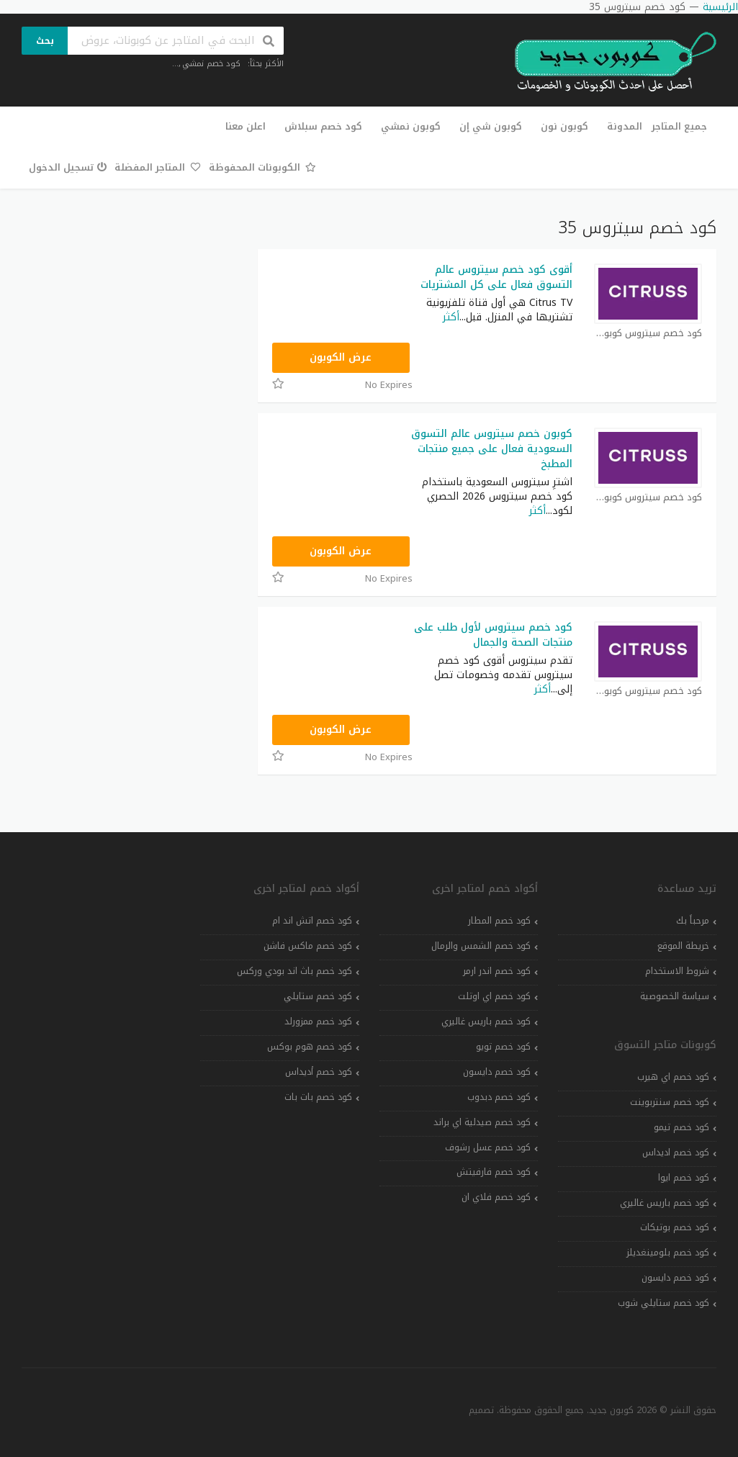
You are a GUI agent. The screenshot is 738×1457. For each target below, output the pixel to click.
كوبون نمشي (411, 126)
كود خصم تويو (503, 1046)
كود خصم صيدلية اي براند (482, 1122)
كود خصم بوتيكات (674, 1227)
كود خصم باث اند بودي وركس (294, 971)
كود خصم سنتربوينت (669, 1102)
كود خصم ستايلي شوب (663, 1303)
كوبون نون (564, 126)
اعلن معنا (245, 126)
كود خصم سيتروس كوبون (648, 334)
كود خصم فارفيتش (493, 1172)
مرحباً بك (692, 920)
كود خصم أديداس (318, 1072)
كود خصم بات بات (318, 1097)
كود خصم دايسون (675, 1277)
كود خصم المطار (499, 920)
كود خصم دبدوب (499, 1097)
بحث (45, 41)
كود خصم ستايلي (318, 996)
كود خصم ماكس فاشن (308, 946)
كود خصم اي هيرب (673, 1077)
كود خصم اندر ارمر (497, 971)
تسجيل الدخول (68, 167)
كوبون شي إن (490, 126)
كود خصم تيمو (681, 1127)
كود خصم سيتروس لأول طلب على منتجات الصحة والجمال (493, 635)
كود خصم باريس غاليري (664, 1203)
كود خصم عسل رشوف (488, 1147)
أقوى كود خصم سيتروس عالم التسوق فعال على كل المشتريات (496, 277)
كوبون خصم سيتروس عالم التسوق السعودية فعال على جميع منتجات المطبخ (491, 449)
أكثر (451, 317)
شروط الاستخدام (677, 971)
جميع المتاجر (679, 126)
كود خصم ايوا (683, 1177)
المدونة (624, 126)
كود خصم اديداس (675, 1152)
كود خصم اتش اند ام (312, 920)
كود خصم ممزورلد (318, 1021)
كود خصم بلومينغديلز (667, 1252)
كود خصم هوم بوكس (309, 1046)
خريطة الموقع (683, 946)
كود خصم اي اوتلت (494, 996)
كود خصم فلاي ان (496, 1197)
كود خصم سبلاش (323, 126)
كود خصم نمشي (211, 63)
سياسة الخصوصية (674, 996)
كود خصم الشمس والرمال (481, 946)
